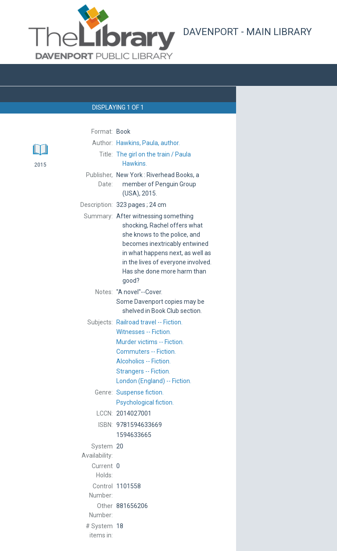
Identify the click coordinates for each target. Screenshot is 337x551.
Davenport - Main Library (247, 31)
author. (148, 142)
